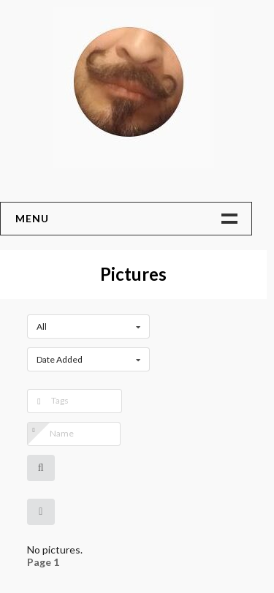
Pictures (133, 273)
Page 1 (43, 562)
